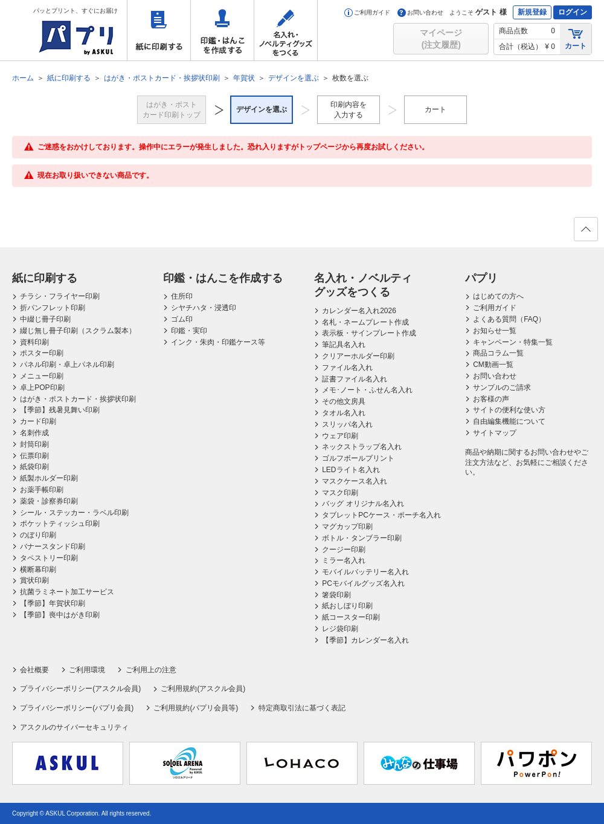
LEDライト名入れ (350, 470)
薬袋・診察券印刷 (49, 501)
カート (575, 38)
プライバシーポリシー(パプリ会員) (76, 708)
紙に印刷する (158, 30)
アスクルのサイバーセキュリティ (74, 727)
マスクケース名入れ (354, 481)
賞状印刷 (34, 580)
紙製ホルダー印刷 (49, 478)
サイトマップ (494, 433)
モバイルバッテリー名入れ (365, 572)
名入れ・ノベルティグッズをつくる (285, 30)
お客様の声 (491, 399)
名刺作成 (34, 433)
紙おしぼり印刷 (347, 606)
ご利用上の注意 (151, 670)
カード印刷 (38, 421)
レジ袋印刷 (340, 628)
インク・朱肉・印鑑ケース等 (218, 342)
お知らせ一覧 (494, 330)
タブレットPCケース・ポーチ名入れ (381, 515)
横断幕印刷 (38, 569)
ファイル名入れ (347, 367)
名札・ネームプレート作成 (365, 322)
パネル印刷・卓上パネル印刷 (67, 364)
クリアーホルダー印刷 (358, 356)
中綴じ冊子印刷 (45, 319)
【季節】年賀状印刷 (52, 603)
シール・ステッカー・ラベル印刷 (74, 512)
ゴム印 (182, 319)
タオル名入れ (343, 413)
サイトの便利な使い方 (509, 410)
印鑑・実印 (189, 330)
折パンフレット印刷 (52, 307)
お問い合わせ (420, 12)
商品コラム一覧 (498, 353)
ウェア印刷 (340, 436)
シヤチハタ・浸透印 (203, 307)
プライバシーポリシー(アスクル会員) (80, 688)
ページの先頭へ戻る (585, 232)
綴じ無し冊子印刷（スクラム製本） (78, 330)
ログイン (572, 12)
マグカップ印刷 (347, 526)
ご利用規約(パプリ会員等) (195, 708)
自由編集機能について (509, 421)
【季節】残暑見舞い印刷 (60, 410)
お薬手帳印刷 (41, 489)
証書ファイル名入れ (354, 379)
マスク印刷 (340, 492)
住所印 (182, 296)
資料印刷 (34, 342)
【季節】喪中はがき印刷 (60, 615)
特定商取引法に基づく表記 (302, 708)
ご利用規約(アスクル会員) (203, 688)
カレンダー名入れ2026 (359, 311)
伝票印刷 (34, 456)
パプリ (481, 278)
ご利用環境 (87, 670)
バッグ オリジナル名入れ (362, 503)
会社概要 (34, 670)
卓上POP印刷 (42, 387)
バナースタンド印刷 (52, 546)
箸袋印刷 (336, 595)
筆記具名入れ (343, 344)
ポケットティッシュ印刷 (60, 523)
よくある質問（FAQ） (509, 319)
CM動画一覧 (493, 364)
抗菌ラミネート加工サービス (67, 592)
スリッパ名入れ (347, 424)
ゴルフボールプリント (358, 458)
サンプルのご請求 (502, 387)
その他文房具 (343, 401)
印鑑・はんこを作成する (222, 30)
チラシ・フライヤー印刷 (60, 296)
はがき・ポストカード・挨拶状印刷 (78, 399)
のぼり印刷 (38, 535)
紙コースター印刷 (351, 617)
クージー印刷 (343, 549)
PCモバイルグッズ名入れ (363, 583)
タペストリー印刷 (49, 558)
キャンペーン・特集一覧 (513, 342)
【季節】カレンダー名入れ (365, 640)
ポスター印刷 (41, 353)
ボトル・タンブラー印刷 (362, 538)
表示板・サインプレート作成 (369, 333)
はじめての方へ (498, 296)
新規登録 (532, 12)
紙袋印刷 (34, 466)
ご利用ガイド (367, 12)
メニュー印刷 (41, 376)
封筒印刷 (34, 444)
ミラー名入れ (343, 560)
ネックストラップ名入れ (362, 447)
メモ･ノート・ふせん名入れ (367, 390)
